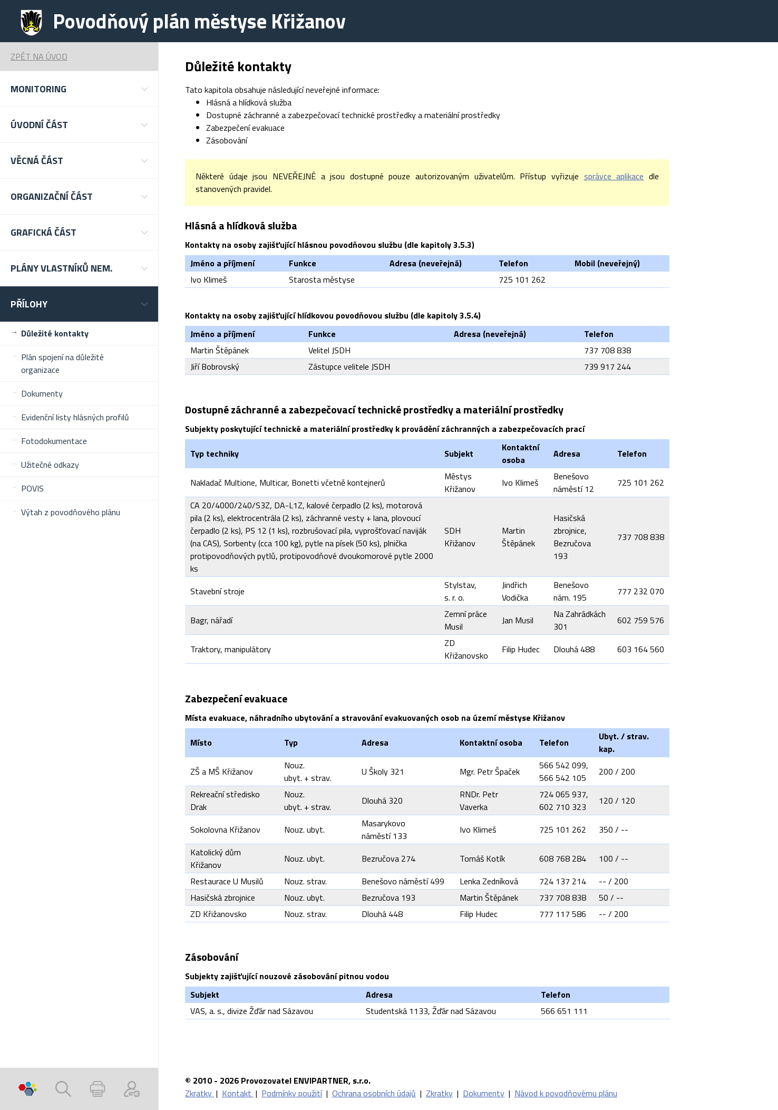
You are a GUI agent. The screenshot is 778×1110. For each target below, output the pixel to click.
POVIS (32, 488)
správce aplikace (614, 176)
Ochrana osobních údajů (374, 1093)
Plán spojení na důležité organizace (62, 363)
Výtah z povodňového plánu (70, 512)
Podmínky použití (291, 1093)
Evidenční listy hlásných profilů (75, 417)
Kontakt (238, 1093)
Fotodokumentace (54, 441)
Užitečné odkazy (50, 464)
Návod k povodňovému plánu (565, 1093)
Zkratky (199, 1093)
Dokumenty (42, 393)
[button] (79, 89)
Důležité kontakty (55, 333)
